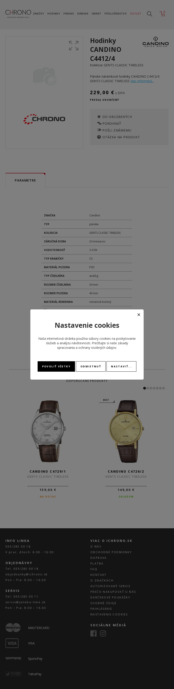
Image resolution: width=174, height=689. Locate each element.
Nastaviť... (121, 366)
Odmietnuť (90, 366)
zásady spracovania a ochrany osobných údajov (92, 345)
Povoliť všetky (56, 366)
